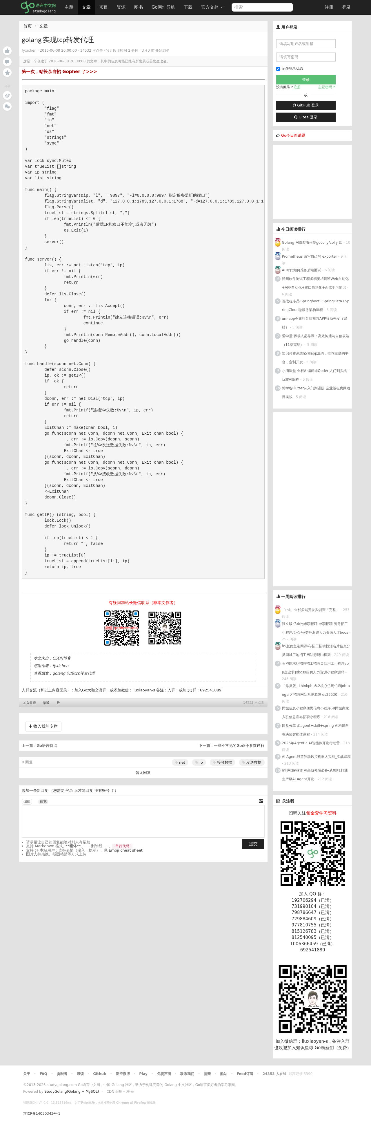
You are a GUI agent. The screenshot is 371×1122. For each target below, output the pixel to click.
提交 (253, 843)
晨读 (80, 1074)
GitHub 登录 (306, 105)
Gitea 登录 (305, 117)
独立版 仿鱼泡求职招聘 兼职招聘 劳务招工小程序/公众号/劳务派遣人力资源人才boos (315, 628)
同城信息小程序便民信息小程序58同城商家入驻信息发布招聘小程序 (315, 712)
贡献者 (62, 1074)
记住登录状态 (289, 68)
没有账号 (102, 790)
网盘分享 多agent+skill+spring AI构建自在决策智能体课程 (315, 730)
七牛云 (128, 1092)
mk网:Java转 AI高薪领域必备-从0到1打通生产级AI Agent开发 (315, 774)
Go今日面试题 (293, 135)
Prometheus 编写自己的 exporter (309, 256)
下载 (188, 7)
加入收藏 (29, 703)
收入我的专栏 (43, 726)
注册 (329, 7)
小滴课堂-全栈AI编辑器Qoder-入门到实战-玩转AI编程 (315, 375)
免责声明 (164, 1074)
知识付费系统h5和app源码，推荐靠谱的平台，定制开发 (315, 357)
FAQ (43, 1074)
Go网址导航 (164, 5)
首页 (27, 26)
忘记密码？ (327, 87)
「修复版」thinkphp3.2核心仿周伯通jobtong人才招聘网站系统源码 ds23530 (316, 690)
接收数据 (222, 762)
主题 (69, 7)
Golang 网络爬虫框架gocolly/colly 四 (312, 243)
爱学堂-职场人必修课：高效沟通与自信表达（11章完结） (315, 340)
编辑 (26, 802)
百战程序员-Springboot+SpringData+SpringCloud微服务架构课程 (316, 305)
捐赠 (207, 1074)
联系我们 (187, 1074)
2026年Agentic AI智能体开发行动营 (311, 743)
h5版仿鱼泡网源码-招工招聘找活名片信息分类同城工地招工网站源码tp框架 (316, 650)
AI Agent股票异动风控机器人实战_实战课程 (316, 757)
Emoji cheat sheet (126, 850)
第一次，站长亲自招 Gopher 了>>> (59, 71)
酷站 (223, 1074)
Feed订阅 (245, 1074)
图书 (138, 7)
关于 (26, 1074)
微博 (46, 703)
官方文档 (212, 7)
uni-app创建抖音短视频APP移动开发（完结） (314, 323)
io (199, 762)
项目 (103, 7)
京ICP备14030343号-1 (41, 1114)
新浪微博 (123, 1074)
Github (99, 1074)
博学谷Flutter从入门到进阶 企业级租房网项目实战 (316, 392)
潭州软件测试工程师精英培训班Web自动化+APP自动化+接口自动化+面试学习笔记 (315, 283)
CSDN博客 (61, 658)
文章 (86, 7)
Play (143, 1074)
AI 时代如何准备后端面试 (301, 270)
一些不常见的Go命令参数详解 (239, 745)
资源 (121, 7)
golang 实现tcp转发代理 (73, 673)
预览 (43, 802)
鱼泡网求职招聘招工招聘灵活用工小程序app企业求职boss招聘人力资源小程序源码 (315, 668)
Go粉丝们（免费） (333, 1047)
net (180, 762)
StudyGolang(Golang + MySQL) (71, 1092)
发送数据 (251, 762)
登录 (346, 7)
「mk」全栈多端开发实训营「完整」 (311, 610)
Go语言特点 (47, 745)
